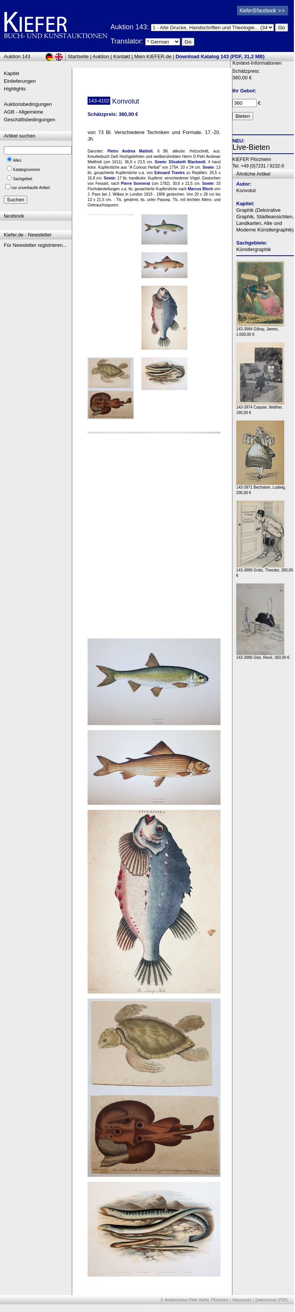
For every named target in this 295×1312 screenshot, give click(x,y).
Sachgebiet (22, 179)
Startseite (78, 56)
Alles (17, 160)
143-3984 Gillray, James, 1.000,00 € (260, 330)
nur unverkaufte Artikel (31, 188)
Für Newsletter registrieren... (35, 245)
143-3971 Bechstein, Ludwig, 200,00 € (261, 488)
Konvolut (246, 190)
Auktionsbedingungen (28, 104)
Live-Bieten (251, 147)
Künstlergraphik (253, 249)
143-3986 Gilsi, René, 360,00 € (262, 656)
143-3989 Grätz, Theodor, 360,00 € (264, 571)
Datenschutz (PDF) (271, 1300)
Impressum (241, 1300)
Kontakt (121, 56)
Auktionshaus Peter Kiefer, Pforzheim (197, 1300)
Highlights (15, 89)
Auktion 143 (17, 56)
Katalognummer (26, 170)
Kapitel (11, 73)
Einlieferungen (20, 81)
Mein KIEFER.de (153, 56)
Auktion (101, 56)
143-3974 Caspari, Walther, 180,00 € (260, 408)
